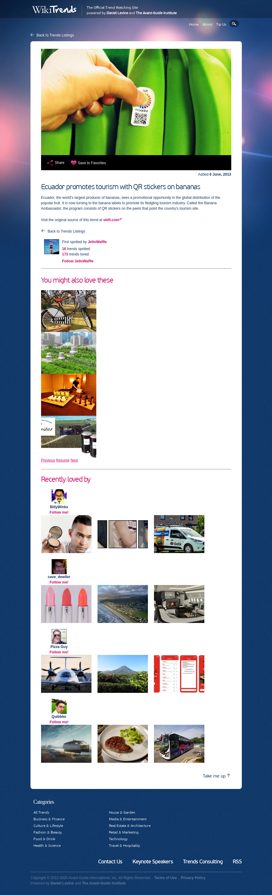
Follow (78, 261)
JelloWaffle (97, 242)
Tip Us (221, 24)
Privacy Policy (193, 878)
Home (194, 24)
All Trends (41, 812)
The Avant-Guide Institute (156, 13)
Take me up (216, 775)
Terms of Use (165, 878)
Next (74, 460)
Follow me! (59, 512)
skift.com (111, 220)
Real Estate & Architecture (130, 826)
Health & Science (47, 845)
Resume (63, 460)
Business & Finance (49, 819)
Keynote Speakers (153, 862)
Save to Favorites (92, 163)
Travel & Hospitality (124, 845)
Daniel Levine (117, 13)
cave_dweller (59, 577)
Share (60, 163)
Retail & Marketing (124, 832)
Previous (48, 460)
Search (234, 23)
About (207, 24)
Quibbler (59, 717)
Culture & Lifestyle (48, 826)
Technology (118, 839)
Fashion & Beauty (48, 832)
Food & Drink (44, 839)
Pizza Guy (59, 647)
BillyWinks (59, 507)
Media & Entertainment (127, 819)
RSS (237, 862)
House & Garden (122, 812)
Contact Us (110, 862)
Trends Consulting (202, 862)
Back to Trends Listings (55, 35)
